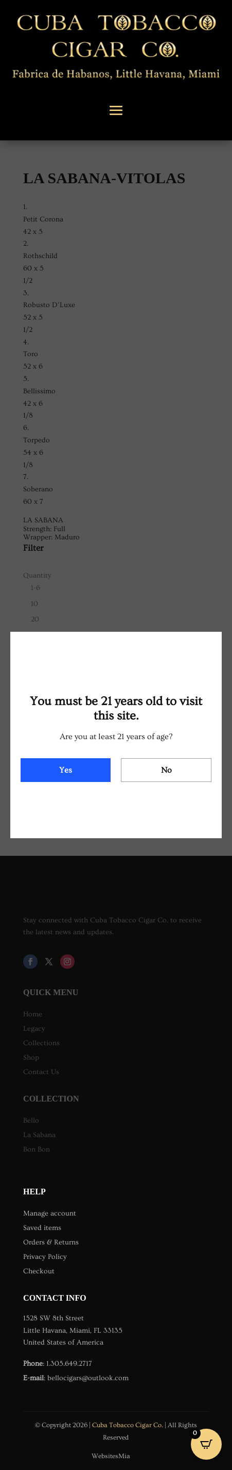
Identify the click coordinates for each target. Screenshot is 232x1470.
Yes (65, 770)
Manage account (49, 1213)
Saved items (42, 1228)
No (166, 770)
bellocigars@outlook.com (88, 1378)
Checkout (39, 1271)
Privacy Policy (45, 1257)
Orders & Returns (51, 1242)
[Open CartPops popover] (206, 1444)
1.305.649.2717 (69, 1364)
